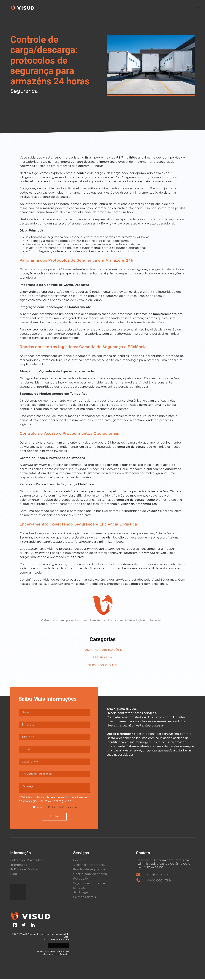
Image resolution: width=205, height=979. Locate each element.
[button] (198, 8)
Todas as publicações (102, 588)
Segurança (102, 596)
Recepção (79, 816)
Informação (17, 803)
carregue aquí (39, 739)
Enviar (54, 754)
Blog (13, 812)
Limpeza (78, 826)
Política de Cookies (21, 807)
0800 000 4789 (157, 818)
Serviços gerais (82, 835)
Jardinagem (80, 830)
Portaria (78, 798)
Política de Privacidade (61, 745)
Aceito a (56, 745)
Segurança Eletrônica (85, 821)
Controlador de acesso (86, 812)
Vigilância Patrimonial (86, 803)
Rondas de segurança (85, 807)
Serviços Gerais (102, 603)
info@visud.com (158, 812)
